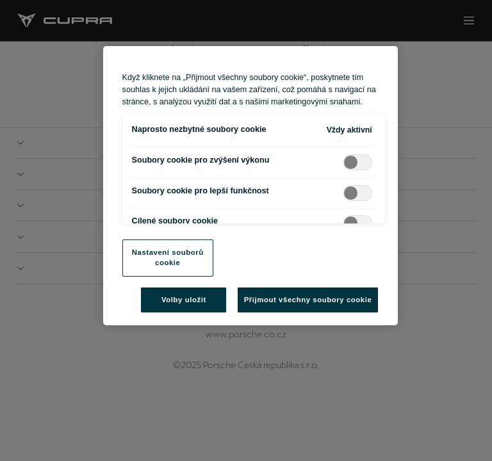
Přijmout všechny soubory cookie (308, 299)
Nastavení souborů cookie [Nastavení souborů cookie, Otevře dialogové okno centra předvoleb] (168, 257)
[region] (250, 185)
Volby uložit (183, 299)
